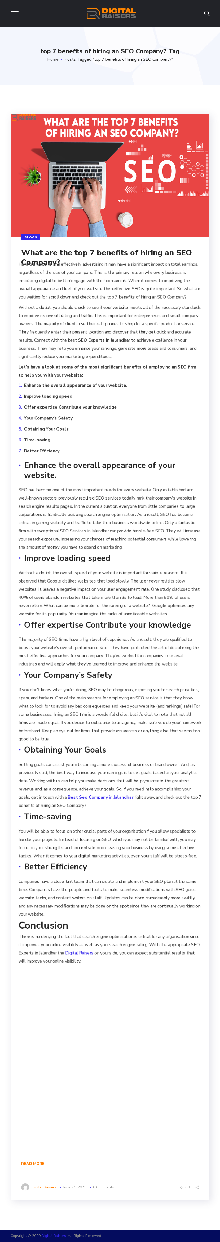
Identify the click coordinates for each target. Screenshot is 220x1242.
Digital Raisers (79, 953)
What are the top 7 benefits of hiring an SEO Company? (106, 257)
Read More (33, 1163)
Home (53, 59)
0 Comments (103, 1187)
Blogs (30, 237)
